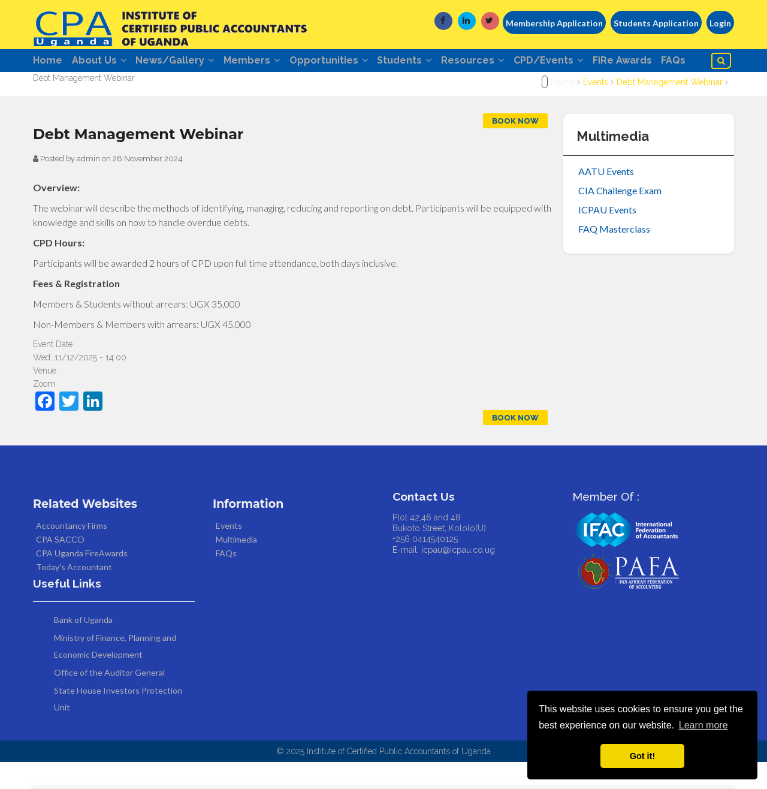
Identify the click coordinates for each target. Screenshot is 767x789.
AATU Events (606, 198)
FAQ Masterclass (614, 256)
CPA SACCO (60, 567)
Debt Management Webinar (670, 110)
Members (266, 61)
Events (595, 110)
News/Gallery (185, 61)
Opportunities (348, 61)
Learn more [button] (703, 725)
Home (47, 61)
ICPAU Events (607, 237)
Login (720, 23)
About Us (104, 61)
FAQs (52, 86)
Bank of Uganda (83, 647)
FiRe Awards (661, 61)
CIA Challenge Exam (620, 218)
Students (429, 61)
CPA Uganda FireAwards (82, 581)
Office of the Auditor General (109, 699)
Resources (502, 61)
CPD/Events (583, 61)
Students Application (656, 23)
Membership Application (554, 23)
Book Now (515, 148)
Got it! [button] (642, 756)
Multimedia (236, 567)
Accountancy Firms (71, 553)
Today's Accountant (74, 594)
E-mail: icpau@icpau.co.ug (443, 577)
